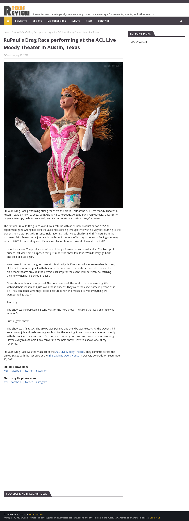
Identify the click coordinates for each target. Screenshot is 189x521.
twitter (29, 370)
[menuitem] (8, 21)
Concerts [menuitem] (21, 20)
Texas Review (35, 514)
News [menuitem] (89, 20)
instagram (41, 370)
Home (7, 32)
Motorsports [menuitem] (56, 20)
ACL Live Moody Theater (69, 351)
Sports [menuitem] (37, 20)
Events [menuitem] (75, 20)
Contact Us (155, 517)
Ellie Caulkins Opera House (63, 355)
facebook (16, 370)
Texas (15, 32)
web (6, 370)
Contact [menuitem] (103, 20)
